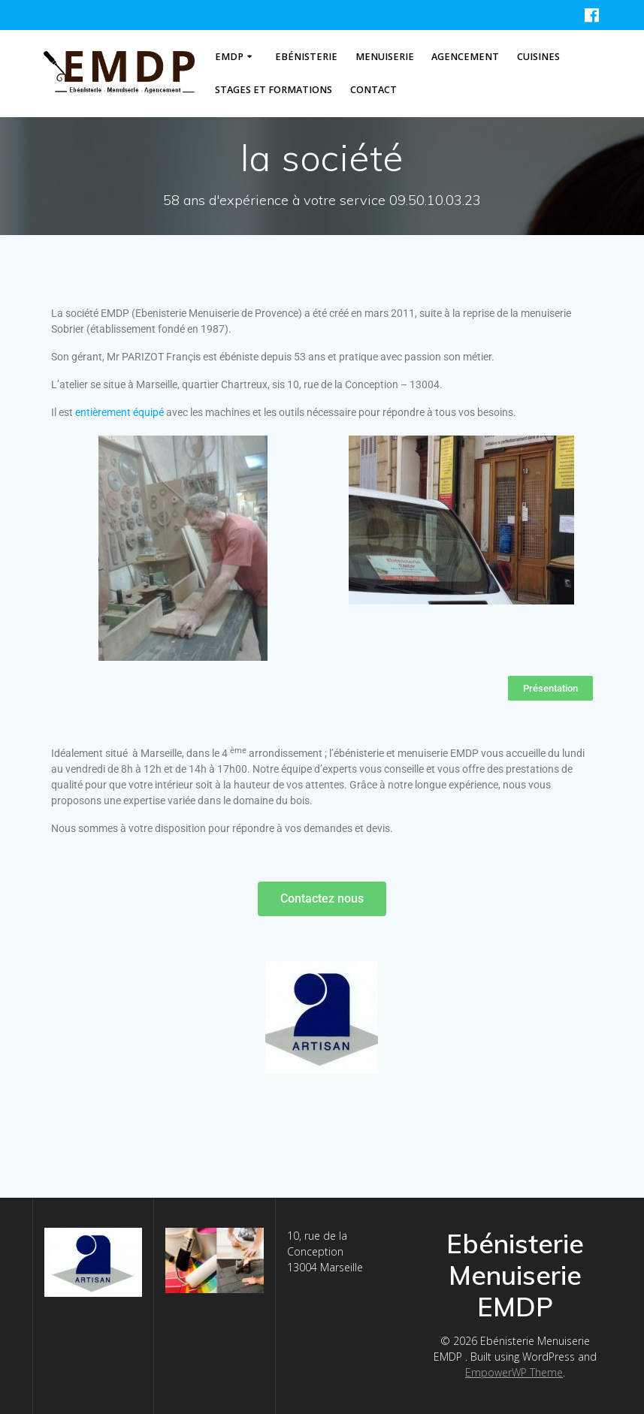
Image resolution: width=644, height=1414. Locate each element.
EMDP (229, 56)
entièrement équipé (119, 412)
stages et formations (273, 89)
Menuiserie (384, 56)
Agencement (465, 56)
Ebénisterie (306, 56)
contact (373, 89)
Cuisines (538, 56)
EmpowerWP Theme (514, 1372)
